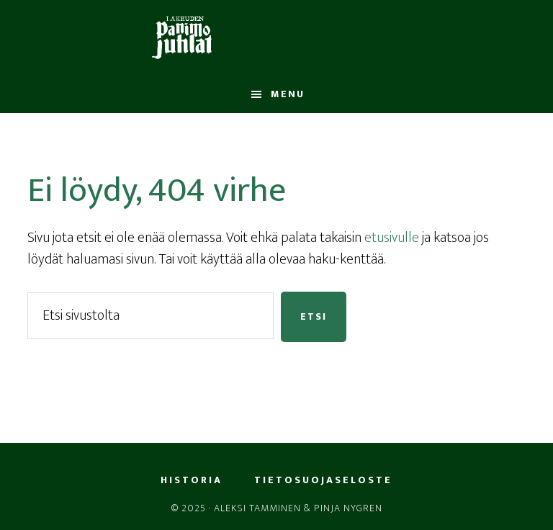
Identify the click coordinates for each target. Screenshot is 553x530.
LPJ (276, 38)
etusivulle (391, 237)
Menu (288, 94)
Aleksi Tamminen (257, 508)
